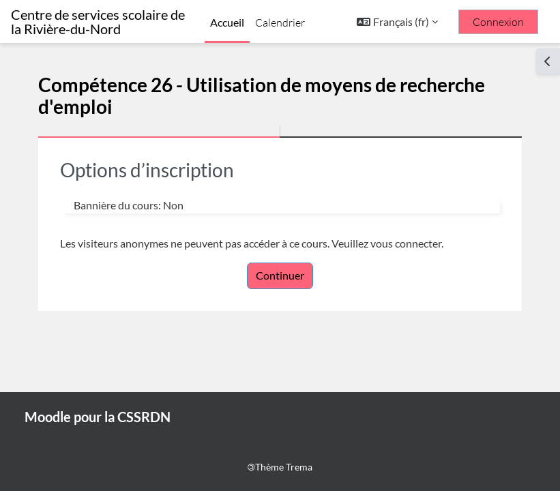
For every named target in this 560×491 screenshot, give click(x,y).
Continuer (280, 275)
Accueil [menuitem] (227, 22)
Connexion (498, 22)
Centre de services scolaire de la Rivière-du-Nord (98, 22)
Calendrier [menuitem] (280, 22)
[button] (397, 22)
